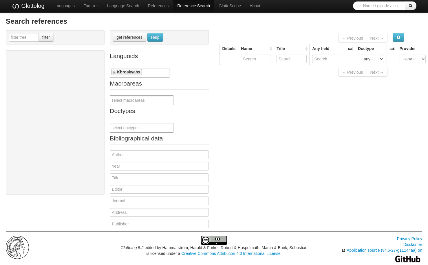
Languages (65, 5)
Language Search (123, 5)
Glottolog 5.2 (131, 247)
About (255, 5)
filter (46, 37)
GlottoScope (230, 5)
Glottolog (28, 6)
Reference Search (193, 5)
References (158, 5)
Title (281, 48)
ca (350, 48)
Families (90, 5)
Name (246, 48)
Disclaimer (412, 244)
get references (129, 37)
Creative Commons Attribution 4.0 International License (230, 253)
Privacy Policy (409, 238)
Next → (377, 38)
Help (155, 37)
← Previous (352, 38)
